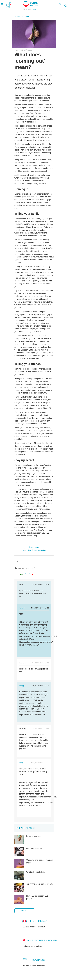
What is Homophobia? (35, 872)
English (27, 9)
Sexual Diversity (21, 16)
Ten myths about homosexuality (39, 884)
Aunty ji (22, 608)
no (33, 574)
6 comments (34, 547)
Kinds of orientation (34, 836)
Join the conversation (37, 550)
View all (24, 910)
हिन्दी (34, 9)
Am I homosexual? (34, 848)
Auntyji (21, 686)
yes (21, 574)
